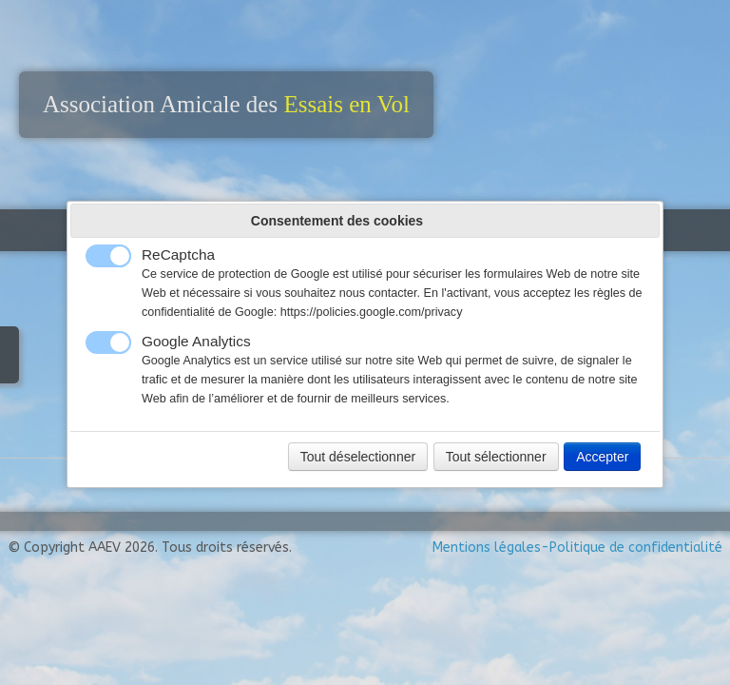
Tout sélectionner (496, 456)
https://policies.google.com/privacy (371, 312)
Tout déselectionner (357, 456)
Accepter (602, 456)
